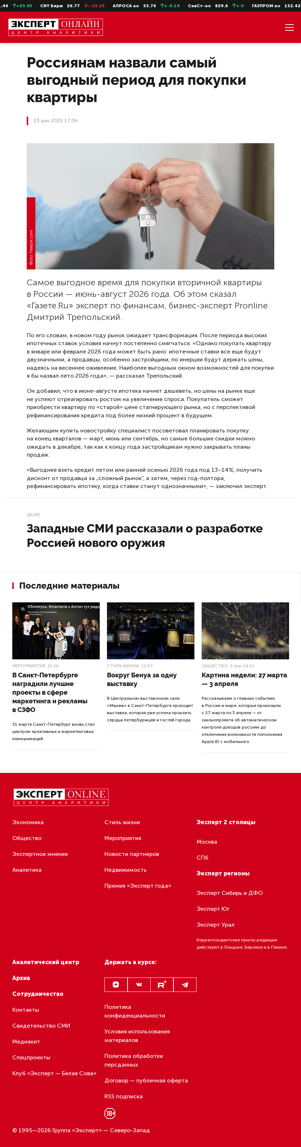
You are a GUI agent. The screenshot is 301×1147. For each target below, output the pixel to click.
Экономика (28, 822)
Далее (33, 514)
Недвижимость (125, 869)
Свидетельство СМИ (41, 1025)
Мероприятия (28, 665)
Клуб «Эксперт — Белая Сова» (54, 1073)
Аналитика (27, 869)
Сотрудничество (38, 993)
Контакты (25, 1009)
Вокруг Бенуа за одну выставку (142, 679)
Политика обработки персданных (133, 1060)
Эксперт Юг (213, 908)
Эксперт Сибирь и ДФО (230, 892)
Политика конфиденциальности (134, 1011)
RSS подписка (123, 1096)
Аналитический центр (45, 962)
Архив (21, 978)
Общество (215, 665)
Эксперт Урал (216, 924)
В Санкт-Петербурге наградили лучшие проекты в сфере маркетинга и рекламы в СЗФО (49, 692)
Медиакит (26, 1041)
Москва (207, 841)
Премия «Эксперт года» (137, 885)
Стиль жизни (123, 665)
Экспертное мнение (40, 854)
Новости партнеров (131, 854)
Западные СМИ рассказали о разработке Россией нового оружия (145, 535)
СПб (202, 857)
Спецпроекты (31, 1057)
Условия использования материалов (137, 1035)
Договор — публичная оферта (146, 1080)
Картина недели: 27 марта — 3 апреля (244, 679)
